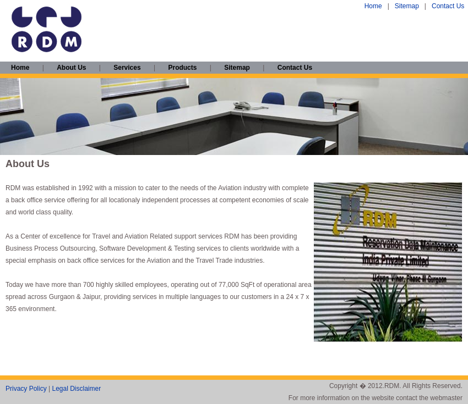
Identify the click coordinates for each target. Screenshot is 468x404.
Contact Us (448, 6)
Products (182, 67)
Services (126, 67)
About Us (71, 67)
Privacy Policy (26, 388)
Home (373, 6)
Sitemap (407, 6)
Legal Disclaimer (76, 388)
